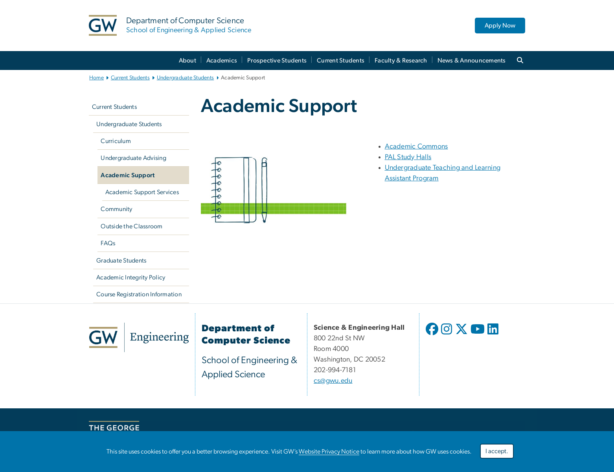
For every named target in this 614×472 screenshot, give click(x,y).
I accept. (496, 451)
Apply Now (500, 25)
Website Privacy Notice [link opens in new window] (329, 451)
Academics (221, 60)
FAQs (108, 243)
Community (116, 209)
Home (96, 78)
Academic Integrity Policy (130, 277)
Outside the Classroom (131, 226)
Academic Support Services (142, 192)
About (187, 60)
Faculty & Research (401, 60)
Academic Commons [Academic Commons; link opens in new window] (416, 146)
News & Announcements (472, 60)
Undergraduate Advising (133, 158)
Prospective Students (277, 60)
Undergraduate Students (185, 78)
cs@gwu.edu (333, 380)
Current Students (340, 60)
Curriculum (116, 141)
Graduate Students (121, 260)
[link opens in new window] (139, 337)
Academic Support (127, 175)
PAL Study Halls (408, 157)
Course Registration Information (139, 294)
